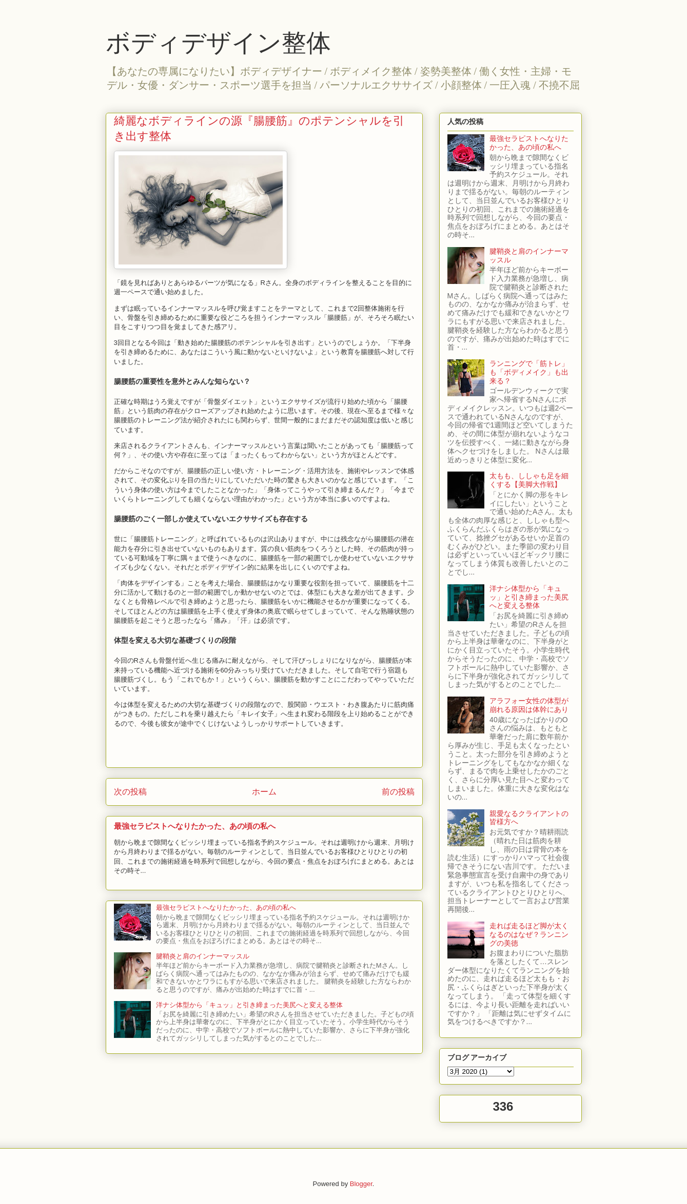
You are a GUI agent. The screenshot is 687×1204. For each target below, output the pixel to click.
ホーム (264, 791)
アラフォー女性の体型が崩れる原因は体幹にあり (528, 705)
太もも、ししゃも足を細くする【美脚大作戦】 (528, 480)
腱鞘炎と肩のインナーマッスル (202, 956)
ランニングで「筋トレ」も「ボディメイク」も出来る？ (528, 372)
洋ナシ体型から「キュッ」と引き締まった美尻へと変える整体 (249, 1005)
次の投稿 (130, 791)
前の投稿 (398, 791)
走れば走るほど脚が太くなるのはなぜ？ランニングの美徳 (528, 934)
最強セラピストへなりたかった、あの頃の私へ (195, 826)
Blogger (361, 1184)
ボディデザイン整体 (218, 42)
